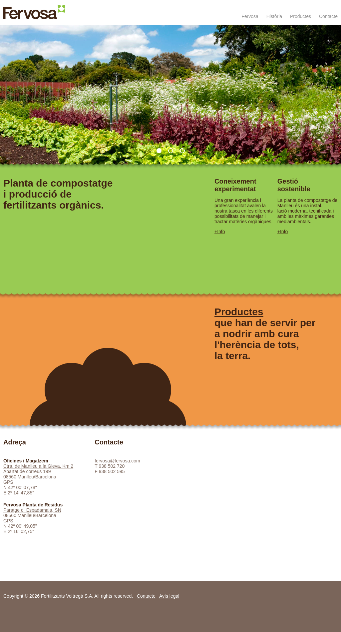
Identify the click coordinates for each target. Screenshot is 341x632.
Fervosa (249, 16)
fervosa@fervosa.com (117, 460)
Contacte (328, 16)
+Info (219, 231)
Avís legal (169, 596)
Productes (300, 16)
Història (274, 16)
